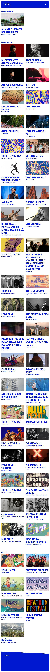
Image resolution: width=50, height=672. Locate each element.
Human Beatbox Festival (34, 617)
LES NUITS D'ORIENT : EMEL (35, 133)
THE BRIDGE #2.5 (34, 443)
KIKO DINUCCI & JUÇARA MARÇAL (37, 316)
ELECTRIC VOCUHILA (10, 443)
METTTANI (30, 85)
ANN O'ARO (6, 202)
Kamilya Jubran (34, 60)
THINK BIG (6, 291)
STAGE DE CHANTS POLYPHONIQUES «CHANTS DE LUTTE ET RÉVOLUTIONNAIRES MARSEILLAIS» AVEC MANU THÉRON (35, 262)
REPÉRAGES (6, 640)
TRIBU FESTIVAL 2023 (36, 177)
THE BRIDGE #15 (33, 465)
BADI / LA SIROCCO (35, 291)
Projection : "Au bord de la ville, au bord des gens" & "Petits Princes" (12, 343)
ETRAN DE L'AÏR (8, 369)
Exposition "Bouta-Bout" (35, 371)
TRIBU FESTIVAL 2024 (11, 156)
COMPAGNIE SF (8, 514)
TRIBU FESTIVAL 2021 (11, 421)
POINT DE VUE (7, 314)
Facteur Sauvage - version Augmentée (11, 179)
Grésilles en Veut (34, 593)
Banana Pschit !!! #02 (36, 421)
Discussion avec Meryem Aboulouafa (12, 62)
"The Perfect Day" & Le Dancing (37, 491)
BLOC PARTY (7, 539)
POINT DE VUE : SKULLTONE (8, 466)
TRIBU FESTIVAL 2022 (11, 254)
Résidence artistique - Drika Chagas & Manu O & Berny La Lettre (37, 397)
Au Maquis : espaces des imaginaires (11, 31)
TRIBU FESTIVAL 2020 (11, 489)
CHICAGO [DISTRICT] (35, 202)
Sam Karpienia (33, 224)
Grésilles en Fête (34, 156)
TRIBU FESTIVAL (33, 106)
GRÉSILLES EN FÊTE (9, 131)
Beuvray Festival (10, 615)
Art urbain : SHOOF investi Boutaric (11, 395)
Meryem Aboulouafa (12, 85)
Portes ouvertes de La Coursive (36, 516)
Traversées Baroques (37, 570)
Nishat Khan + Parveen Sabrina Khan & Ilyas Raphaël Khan (12, 228)
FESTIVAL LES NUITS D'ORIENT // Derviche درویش (37, 341)
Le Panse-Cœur (8, 593)
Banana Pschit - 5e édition (11, 108)
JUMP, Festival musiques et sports (36, 540)
